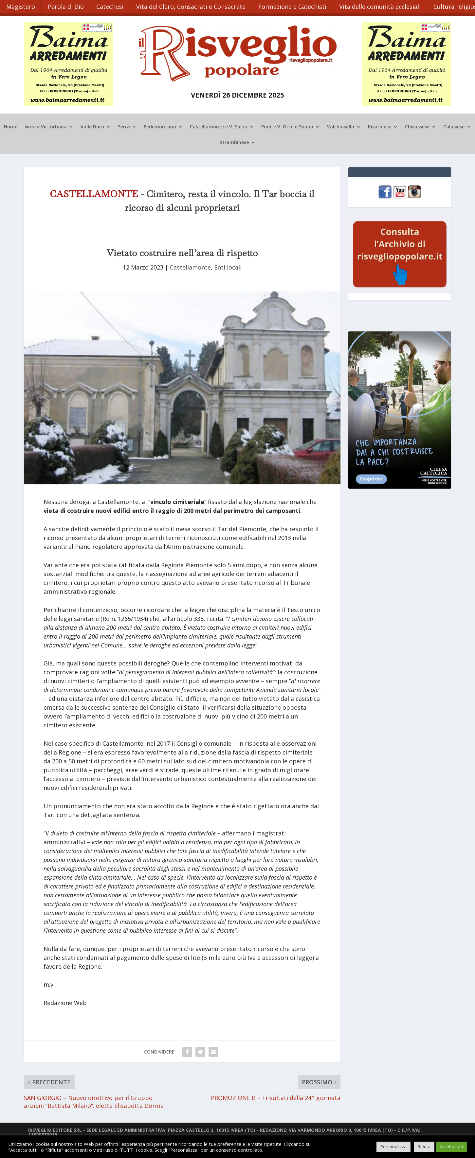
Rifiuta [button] (424, 1146)
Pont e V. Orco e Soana (287, 125)
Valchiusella (340, 125)
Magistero (21, 6)
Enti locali (228, 266)
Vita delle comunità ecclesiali (384, 6)
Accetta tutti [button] (451, 1146)
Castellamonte (190, 266)
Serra (124, 125)
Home (10, 125)
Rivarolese (379, 125)
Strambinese (234, 141)
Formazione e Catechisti (296, 6)
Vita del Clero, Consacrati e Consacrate (193, 6)
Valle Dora (92, 125)
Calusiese (454, 125)
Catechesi (111, 6)
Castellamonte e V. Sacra (218, 125)
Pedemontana (160, 125)
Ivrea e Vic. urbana (46, 125)
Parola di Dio (67, 6)
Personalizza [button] (393, 1146)
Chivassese (417, 125)
